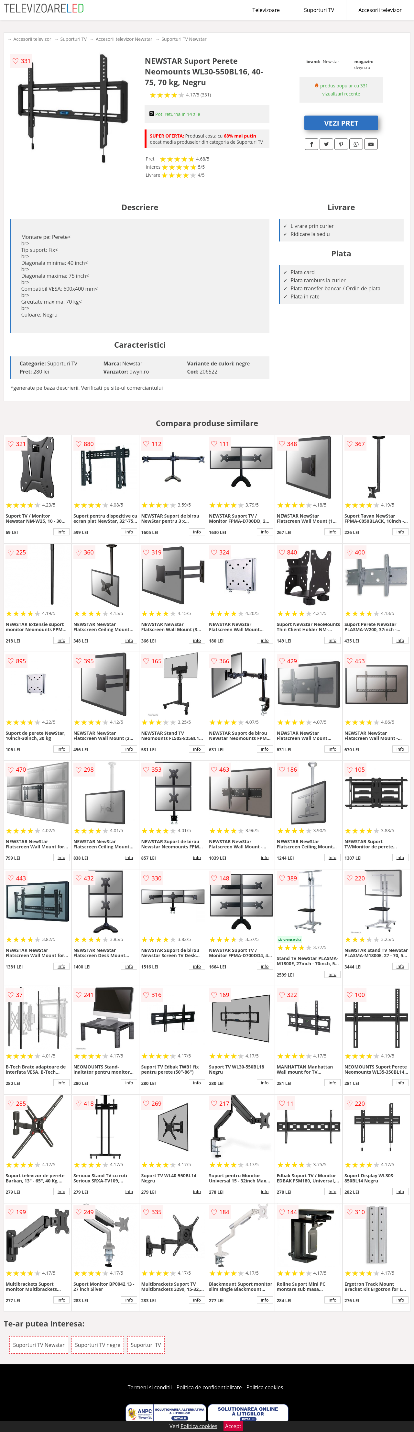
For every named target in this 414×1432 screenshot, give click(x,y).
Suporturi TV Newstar (184, 39)
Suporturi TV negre (97, 1344)
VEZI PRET (341, 123)
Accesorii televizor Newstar (124, 39)
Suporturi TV (319, 10)
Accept (233, 1426)
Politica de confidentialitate (209, 1387)
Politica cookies (264, 1387)
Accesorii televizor (380, 10)
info (61, 532)
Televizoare (266, 10)
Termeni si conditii (150, 1387)
